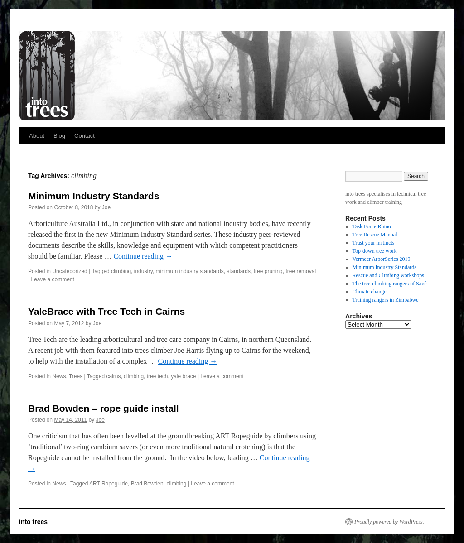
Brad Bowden (147, 484)
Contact (84, 135)
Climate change (370, 291)
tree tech (157, 376)
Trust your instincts (374, 243)
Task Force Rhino (372, 226)
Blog (59, 135)
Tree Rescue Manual (375, 234)
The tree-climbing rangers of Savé (390, 283)
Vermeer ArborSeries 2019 (382, 259)
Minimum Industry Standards (93, 196)
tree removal (300, 271)
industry (143, 271)
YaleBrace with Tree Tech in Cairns (106, 311)
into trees (33, 521)
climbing (121, 271)
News (59, 376)
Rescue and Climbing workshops (388, 275)
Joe (106, 207)
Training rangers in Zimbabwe (386, 300)
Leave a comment (52, 279)
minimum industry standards (190, 271)
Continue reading (143, 256)
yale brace (183, 376)
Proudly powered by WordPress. (389, 522)
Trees (75, 376)
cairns (113, 376)
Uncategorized (69, 271)
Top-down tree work (375, 251)
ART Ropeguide (108, 484)
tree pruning (268, 271)
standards (239, 271)
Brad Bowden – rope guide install (103, 408)
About (36, 135)
